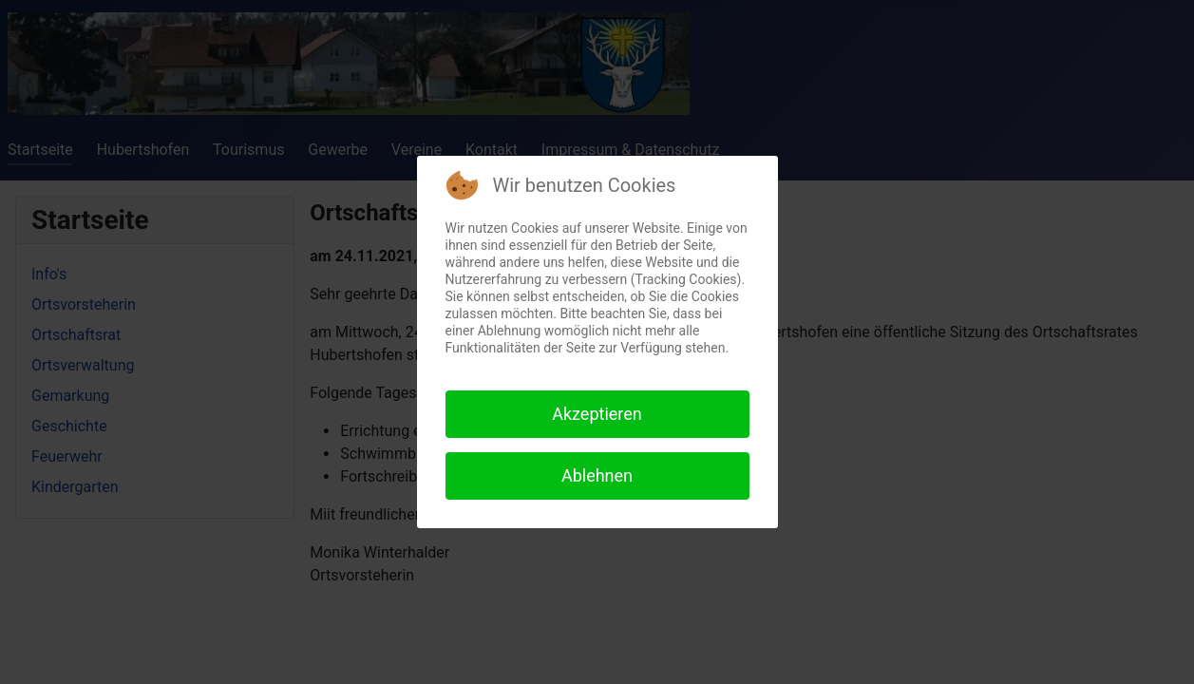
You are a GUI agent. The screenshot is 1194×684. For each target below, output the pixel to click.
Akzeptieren (597, 414)
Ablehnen (597, 475)
